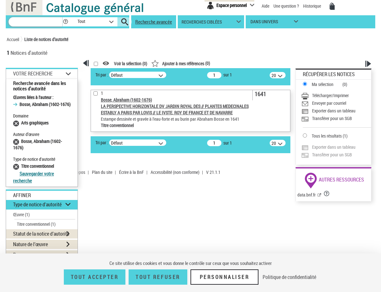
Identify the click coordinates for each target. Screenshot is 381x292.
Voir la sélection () (130, 64)
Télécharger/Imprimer (330, 95)
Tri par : (101, 75)
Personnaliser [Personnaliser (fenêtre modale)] (225, 277)
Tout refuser (158, 277)
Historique (312, 6)
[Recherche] (35, 21)
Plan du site (102, 172)
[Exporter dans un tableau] (336, 111)
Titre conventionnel (36, 224)
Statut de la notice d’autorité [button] (41, 233)
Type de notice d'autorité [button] (37, 204)
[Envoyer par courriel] (336, 103)
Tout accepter (95, 277)
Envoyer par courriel (329, 103)
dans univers (264, 23)
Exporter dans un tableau (333, 111)
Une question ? (286, 6)
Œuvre (21, 214)
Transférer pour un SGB (332, 118)
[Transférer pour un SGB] (336, 118)
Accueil (13, 39)
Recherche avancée (153, 21)
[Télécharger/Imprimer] (336, 95)
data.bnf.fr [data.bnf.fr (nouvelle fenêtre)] (306, 195)
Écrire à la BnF (131, 172)
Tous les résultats (327, 136)
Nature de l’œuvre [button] (30, 244)
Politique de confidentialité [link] (289, 277)
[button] (65, 21)
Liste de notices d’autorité (46, 39)
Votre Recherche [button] (33, 73)
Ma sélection (322, 84)
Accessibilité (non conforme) (175, 172)
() (180, 63)
